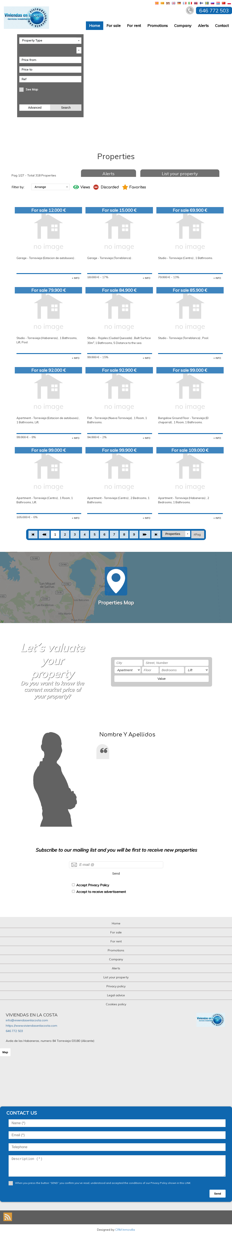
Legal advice (116, 995)
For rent (134, 25)
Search (65, 107)
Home (94, 25)
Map (5, 1052)
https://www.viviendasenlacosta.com (31, 1026)
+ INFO (75, 278)
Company (183, 25)
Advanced (34, 107)
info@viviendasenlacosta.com (27, 1020)
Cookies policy (116, 1004)
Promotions (157, 25)
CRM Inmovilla (125, 1230)
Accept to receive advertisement (101, 892)
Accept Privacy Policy (92, 885)
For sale (113, 25)
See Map (32, 89)
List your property (180, 173)
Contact (222, 25)
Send (116, 873)
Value (161, 678)
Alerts (203, 25)
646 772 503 (14, 1031)
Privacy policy (116, 986)
